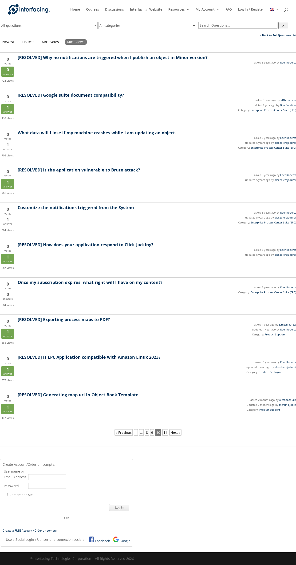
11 (165, 432)
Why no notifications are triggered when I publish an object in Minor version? (113, 57)
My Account (205, 10)
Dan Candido (288, 105)
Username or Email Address (15, 474)
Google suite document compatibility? (71, 95)
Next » (175, 432)
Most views (75, 42)
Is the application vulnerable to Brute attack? (79, 170)
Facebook (102, 541)
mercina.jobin (287, 404)
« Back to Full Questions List (278, 35)
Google (125, 541)
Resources (176, 10)
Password (11, 486)
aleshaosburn (287, 400)
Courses (92, 10)
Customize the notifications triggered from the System (76, 207)
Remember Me (19, 495)
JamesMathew (287, 324)
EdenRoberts (288, 62)
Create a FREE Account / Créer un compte (30, 530)
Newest (8, 42)
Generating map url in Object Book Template (78, 395)
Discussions (114, 10)
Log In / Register (251, 10)
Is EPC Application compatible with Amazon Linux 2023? (89, 357)
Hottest (28, 42)
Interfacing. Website (146, 10)
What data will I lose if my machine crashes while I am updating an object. (97, 132)
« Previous (124, 432)
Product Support (274, 334)
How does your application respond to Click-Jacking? (86, 244)
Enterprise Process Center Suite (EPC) (273, 110)
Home (75, 10)
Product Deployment (271, 372)
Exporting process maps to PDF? (64, 319)
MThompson (288, 100)
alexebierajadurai (285, 142)
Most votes (50, 42)
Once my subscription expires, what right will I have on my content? (90, 282)
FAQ (228, 10)
